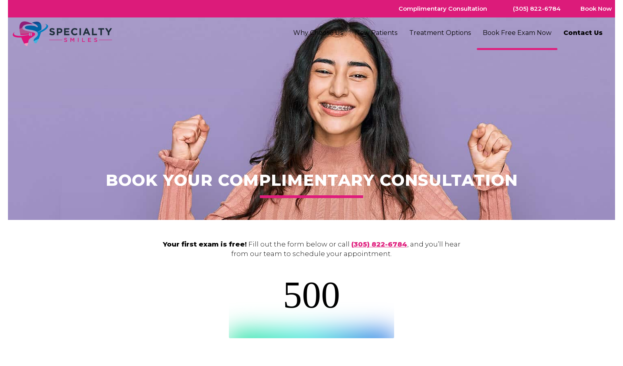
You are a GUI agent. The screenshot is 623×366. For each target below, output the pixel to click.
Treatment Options (440, 33)
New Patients (376, 33)
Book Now (596, 8)
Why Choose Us (318, 33)
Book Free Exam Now (517, 33)
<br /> (311, 307)
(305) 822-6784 (537, 8)
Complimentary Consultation (443, 8)
